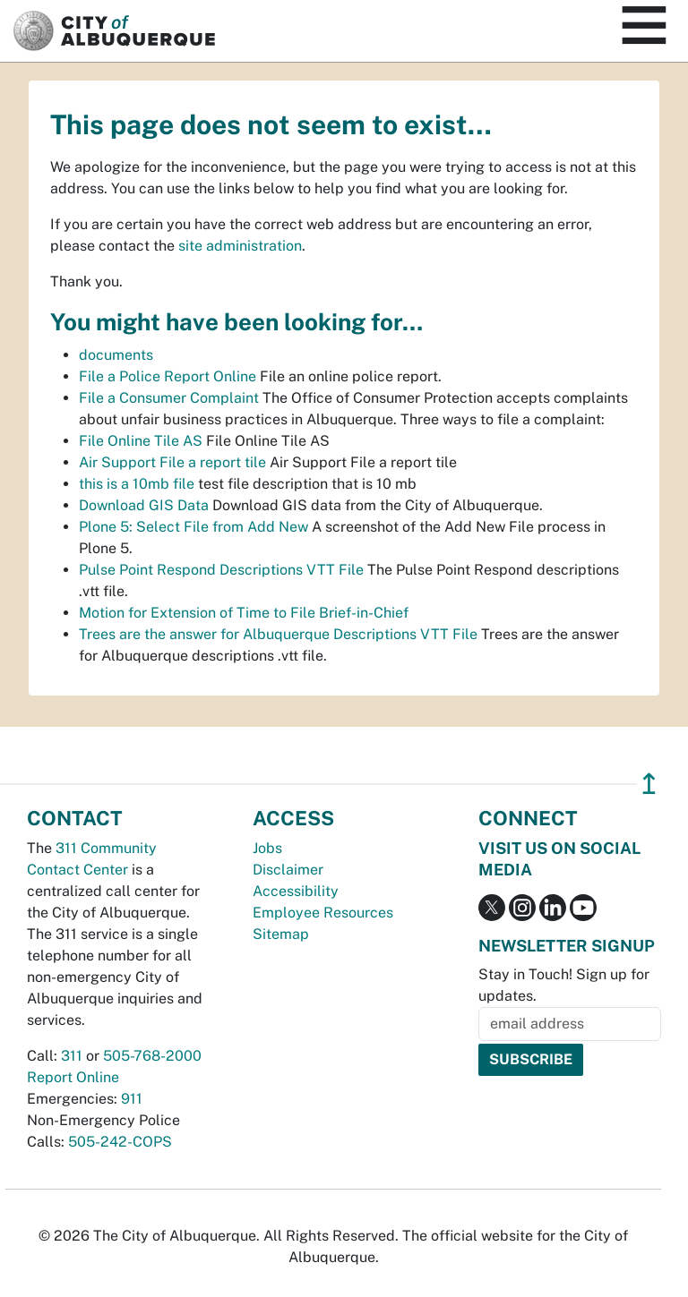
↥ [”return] (649, 783)
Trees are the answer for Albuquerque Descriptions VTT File (278, 634)
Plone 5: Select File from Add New (193, 526)
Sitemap (281, 934)
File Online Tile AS (140, 440)
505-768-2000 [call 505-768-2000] (152, 1055)
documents (116, 354)
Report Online (73, 1077)
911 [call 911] (131, 1098)
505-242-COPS (120, 1141)
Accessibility (296, 891)
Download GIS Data (144, 505)
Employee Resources (323, 912)
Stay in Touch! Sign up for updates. (563, 985)
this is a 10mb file (136, 483)
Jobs (267, 848)
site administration (240, 245)
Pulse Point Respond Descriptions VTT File (221, 569)
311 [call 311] (71, 1055)
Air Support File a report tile (172, 462)
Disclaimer (288, 869)
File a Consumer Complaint (169, 397)
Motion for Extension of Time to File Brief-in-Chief (243, 612)
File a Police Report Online (167, 376)
